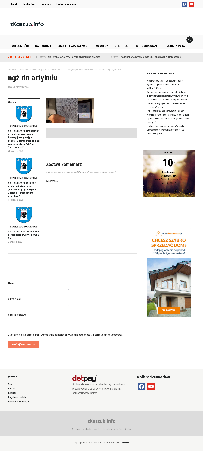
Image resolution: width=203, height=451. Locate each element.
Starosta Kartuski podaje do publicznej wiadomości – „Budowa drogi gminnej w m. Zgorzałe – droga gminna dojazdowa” (22, 189)
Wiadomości (20, 46)
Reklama (12, 388)
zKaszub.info (101, 421)
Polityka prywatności (66, 4)
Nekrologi (122, 46)
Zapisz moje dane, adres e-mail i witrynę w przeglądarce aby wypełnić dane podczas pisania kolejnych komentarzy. (65, 334)
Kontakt (14, 4)
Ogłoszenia (45, 4)
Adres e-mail (14, 299)
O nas (10, 384)
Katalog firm (29, 4)
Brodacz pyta (175, 46)
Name (11, 283)
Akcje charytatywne (73, 46)
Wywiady (101, 46)
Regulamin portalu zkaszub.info (86, 429)
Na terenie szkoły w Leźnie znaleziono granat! (74, 57)
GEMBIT (125, 442)
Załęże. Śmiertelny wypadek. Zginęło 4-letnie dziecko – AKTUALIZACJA (165, 85)
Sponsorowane (147, 46)
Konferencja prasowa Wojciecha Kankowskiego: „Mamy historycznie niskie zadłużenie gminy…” (165, 130)
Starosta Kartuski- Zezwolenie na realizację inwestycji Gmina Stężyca (23, 235)
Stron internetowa (17, 314)
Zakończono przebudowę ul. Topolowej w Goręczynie (151, 57)
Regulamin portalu (17, 397)
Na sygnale (43, 46)
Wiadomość (52, 180)
